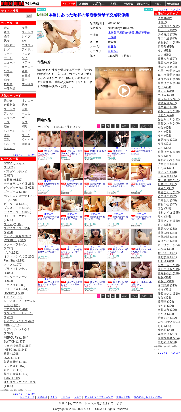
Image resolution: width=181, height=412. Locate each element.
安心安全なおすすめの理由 (148, 397)
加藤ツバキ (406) (169, 123)
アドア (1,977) (13, 264)
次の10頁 (146, 126)
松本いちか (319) (169, 265)
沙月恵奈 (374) (167, 163)
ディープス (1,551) (16, 288)
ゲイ (25, 58)
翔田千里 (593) (167, 38)
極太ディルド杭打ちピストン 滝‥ (141, 250)
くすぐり (27, 139)
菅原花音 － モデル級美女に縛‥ (117, 152)
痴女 (7, 79)
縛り (95, 148)
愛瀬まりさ (43, 155)
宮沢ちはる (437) (169, 99)
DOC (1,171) (12, 357)
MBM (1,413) (12, 325)
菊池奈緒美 (127, 32)
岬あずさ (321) (167, 257)
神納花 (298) (166, 330)
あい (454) (164, 87)
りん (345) (164, 216)
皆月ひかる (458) (169, 82)
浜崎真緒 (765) (167, 34)
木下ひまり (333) (169, 245)
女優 (25, 27)
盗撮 (7, 32)
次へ (33, 155)
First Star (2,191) (15, 260)
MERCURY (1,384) (16, 337)
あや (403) (164, 131)
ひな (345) (164, 208)
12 (29, 155)
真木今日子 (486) (169, 74)
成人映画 (27, 84)
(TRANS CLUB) (45, 158)
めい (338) (164, 224)
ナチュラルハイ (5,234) (19, 183)
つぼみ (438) (166, 95)
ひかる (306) (166, 305)
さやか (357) (166, 188)
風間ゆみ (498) (167, 62)
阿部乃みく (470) (169, 78)
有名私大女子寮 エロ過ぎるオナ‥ (48, 185)
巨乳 (7, 139)
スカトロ (27, 32)
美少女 (8, 100)
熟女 (7, 40)
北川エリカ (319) (169, 269)
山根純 (112, 37)
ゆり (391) (164, 143)
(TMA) (64, 158)
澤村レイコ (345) (169, 212)
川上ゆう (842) (167, 30)
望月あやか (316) (169, 273)
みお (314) (164, 277)
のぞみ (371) (166, 167)
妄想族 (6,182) (13, 179)
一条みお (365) (167, 176)
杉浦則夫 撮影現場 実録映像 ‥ (95, 152)
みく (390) (164, 147)
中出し (26, 113)
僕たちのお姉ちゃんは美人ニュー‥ (48, 152)
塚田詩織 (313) (167, 285)
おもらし (9, 148)
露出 (25, 79)
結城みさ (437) (167, 103)
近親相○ (113, 51)
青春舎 (112, 46)
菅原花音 (111, 155)
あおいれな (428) (169, 111)
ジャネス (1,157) (14, 366)
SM (24, 40)
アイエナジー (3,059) (17, 212)
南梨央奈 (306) (167, 309)
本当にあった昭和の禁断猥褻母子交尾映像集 (89, 15)
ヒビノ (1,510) (13, 297)
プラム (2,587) (13, 224)
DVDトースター (113, 3)
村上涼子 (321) (167, 253)
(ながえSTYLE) (137, 289)
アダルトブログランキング (99, 397)
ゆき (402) (164, 135)
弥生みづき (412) (169, 119)
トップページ (68, 3)
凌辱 (7, 36)
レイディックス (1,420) (19, 321)
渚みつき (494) (167, 66)
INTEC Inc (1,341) (15, 349)
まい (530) (164, 54)
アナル (8, 58)
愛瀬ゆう (42, 286)
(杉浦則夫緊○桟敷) (92, 158)
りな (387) (164, 155)
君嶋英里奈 (142, 32)
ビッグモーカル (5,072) (19, 187)
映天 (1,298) (12, 353)
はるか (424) (166, 115)
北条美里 (113, 32)
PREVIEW (65, 96)
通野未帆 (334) (167, 232)
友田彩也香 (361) (169, 180)
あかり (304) (166, 313)
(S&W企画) (135, 158)
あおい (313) (166, 281)
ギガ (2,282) (12, 252)
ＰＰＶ (53, 397)
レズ (7, 49)
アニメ (26, 53)
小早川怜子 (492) (169, 70)
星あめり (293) (167, 342)
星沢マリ (88, 155)
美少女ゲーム (143, 3)
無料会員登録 (123, 397)
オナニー (27, 66)
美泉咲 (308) (166, 301)
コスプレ (27, 45)
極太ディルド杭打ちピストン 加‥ (94, 283)
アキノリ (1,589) (14, 284)
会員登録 (173, 3)
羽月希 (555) (166, 46)
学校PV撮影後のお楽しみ (141, 152)
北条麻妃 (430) (167, 107)
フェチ (8, 53)
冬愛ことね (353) (169, 192)
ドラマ (26, 62)
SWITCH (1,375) (14, 341)
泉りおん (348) (167, 200)
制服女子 (9, 45)
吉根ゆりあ (66, 155)
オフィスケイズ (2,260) (19, 256)
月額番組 (83, 3)
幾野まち (135, 286)
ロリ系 (8, 84)
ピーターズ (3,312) (16, 203)
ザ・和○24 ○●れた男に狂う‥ (141, 283)
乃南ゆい (111, 254)
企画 (25, 71)
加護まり (88, 286)
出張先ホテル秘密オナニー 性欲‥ (141, 185)
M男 (6, 75)
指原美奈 (65, 254)
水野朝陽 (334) (167, 236)
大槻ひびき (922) (169, 26)
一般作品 (128, 3)
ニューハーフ (49, 148)
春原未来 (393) (167, 139)
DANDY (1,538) (14, 293)
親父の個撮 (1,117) (16, 373)
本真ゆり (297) (167, 333)
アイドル (27, 49)
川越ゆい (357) (167, 184)
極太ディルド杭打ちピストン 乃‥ (118, 250)
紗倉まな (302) (167, 317)
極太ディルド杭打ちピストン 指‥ (71, 250)
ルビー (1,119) (13, 369)
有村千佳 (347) (167, 204)
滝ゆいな (135, 254)
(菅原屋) (111, 158)
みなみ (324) (166, 248)
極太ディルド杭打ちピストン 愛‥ (48, 283)
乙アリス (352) (167, 196)
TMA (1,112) (12, 378)
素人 (7, 27)
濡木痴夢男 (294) (169, 338)
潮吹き (26, 143)
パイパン (9, 130)
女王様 (26, 75)
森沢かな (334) (167, 240)
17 (173, 9)
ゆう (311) (164, 289)
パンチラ (9, 143)
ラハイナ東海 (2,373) (17, 236)
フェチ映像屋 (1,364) (17, 345)
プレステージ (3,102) (17, 207)
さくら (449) (166, 91)
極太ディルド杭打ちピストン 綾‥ (118, 283)
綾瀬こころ (112, 286)
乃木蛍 (64, 286)
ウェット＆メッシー (141, 148)
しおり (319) (166, 261)
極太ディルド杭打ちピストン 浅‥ (94, 250)
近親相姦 (9, 104)
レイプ (26, 36)
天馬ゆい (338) (167, 228)
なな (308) (164, 297)
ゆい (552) (164, 50)
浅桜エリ (88, 254)
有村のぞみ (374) (169, 160)
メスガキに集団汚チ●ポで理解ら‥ (71, 152)
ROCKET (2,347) (15, 240)
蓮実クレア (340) (169, 220)
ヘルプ (158, 3)
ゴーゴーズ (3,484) (16, 191)
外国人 (8, 71)
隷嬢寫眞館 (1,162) (16, 361)
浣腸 (25, 109)
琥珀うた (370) (167, 172)
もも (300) (164, 326)
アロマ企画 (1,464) (16, 309)
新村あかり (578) (169, 42)
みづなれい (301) (169, 321)
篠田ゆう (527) (167, 58)
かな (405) (164, 127)
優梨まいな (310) (169, 293)
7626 (125, 126)
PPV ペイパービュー (98, 3)
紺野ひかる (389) (169, 151)
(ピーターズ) (43, 191)
